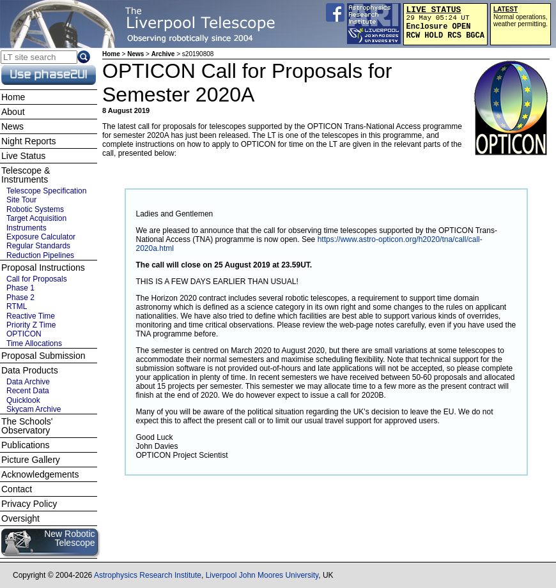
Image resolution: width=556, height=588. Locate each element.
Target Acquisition (36, 218)
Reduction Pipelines (40, 255)
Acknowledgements (40, 474)
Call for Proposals (36, 279)
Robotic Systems (35, 209)
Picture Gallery (30, 460)
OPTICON (24, 333)
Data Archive (28, 381)
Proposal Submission (43, 356)
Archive (163, 53)
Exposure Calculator (40, 236)
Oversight (20, 518)
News (135, 53)
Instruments (26, 227)
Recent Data (27, 390)
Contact (16, 489)
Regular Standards (38, 245)
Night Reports (28, 141)
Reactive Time (30, 316)
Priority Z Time (31, 324)
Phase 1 (20, 287)
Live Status (23, 156)
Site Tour (21, 199)
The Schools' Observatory (27, 425)
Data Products (29, 370)
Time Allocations (34, 343)
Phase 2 (20, 297)
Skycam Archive (33, 409)
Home (111, 53)
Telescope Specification (46, 190)
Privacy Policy (29, 504)
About (13, 112)
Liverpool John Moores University (262, 575)
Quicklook (23, 400)
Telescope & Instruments (25, 175)
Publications (25, 445)
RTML (16, 306)
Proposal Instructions (43, 267)
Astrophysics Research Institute (147, 575)
